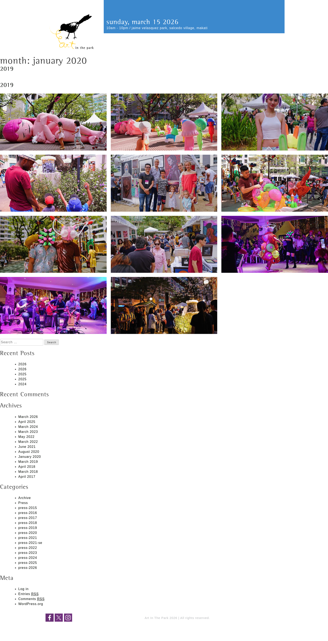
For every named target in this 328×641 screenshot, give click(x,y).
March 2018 (28, 471)
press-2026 (27, 567)
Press (23, 503)
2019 (7, 69)
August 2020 (28, 451)
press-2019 (27, 528)
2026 (22, 364)
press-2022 (27, 548)
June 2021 (27, 446)
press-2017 (27, 518)
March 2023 (28, 432)
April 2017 (26, 476)
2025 (22, 374)
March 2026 (28, 417)
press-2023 (27, 553)
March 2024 (28, 427)
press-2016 (27, 513)
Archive (24, 498)
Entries (28, 594)
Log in (23, 589)
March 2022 (28, 441)
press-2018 (27, 523)
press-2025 (27, 562)
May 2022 (26, 436)
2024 (22, 384)
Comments (31, 599)
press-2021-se (30, 543)
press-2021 (27, 538)
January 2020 (29, 456)
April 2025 (26, 422)
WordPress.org (30, 604)
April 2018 (26, 466)
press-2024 (27, 557)
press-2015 (27, 508)
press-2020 (27, 533)
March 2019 (28, 461)
